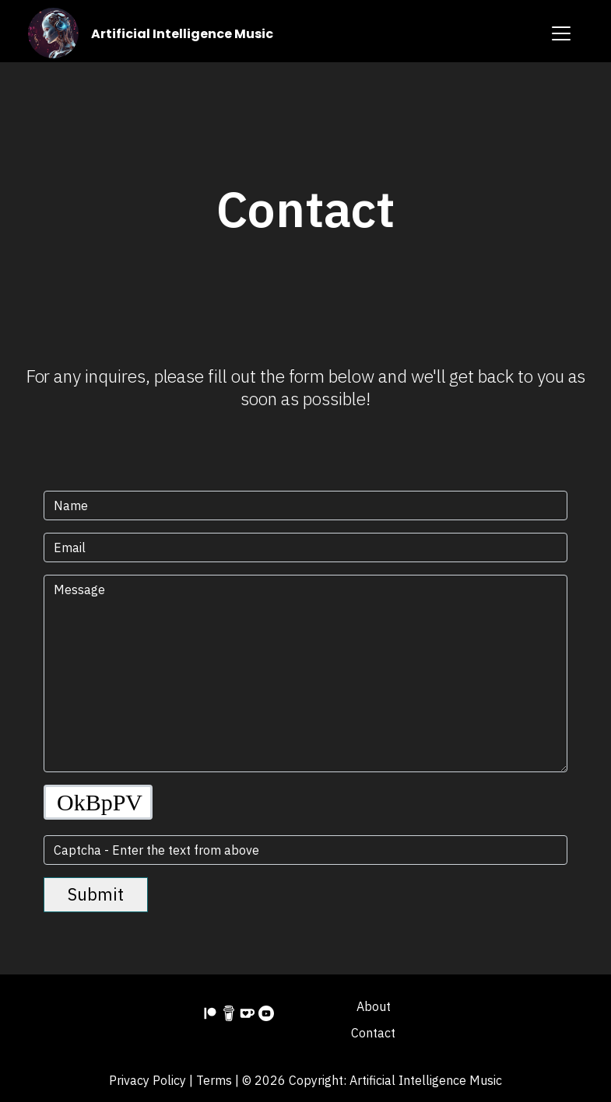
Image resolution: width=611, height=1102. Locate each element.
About (373, 1006)
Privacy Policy (147, 1080)
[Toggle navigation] (561, 33)
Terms (214, 1080)
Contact (373, 1033)
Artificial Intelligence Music (182, 34)
